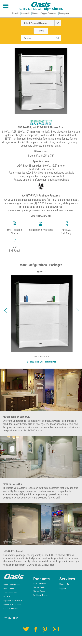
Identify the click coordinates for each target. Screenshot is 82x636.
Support (62, 588)
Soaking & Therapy (40, 595)
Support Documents (49, 13)
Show (41, 30)
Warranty (35, 13)
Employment (64, 13)
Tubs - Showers (39, 583)
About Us (16, 13)
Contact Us (26, 13)
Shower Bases (39, 591)
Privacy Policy (11, 617)
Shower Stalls (39, 587)
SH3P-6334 (41, 272)
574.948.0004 (15, 605)
